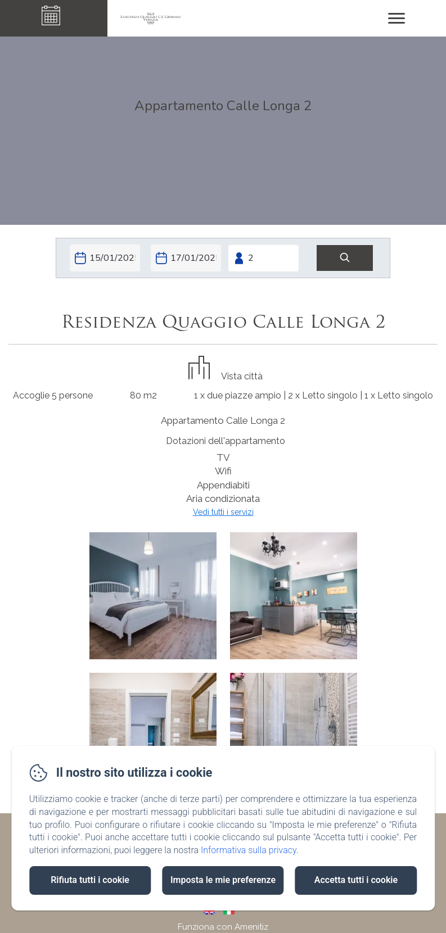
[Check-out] (186, 257)
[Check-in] (105, 257)
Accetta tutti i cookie (356, 880)
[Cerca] (345, 258)
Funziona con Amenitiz (223, 927)
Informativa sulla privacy (248, 850)
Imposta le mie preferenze (223, 880)
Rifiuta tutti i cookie (90, 880)
